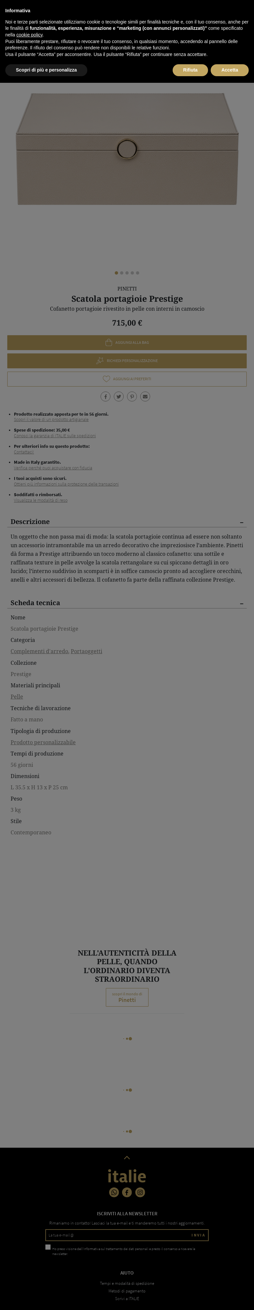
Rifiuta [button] (190, 1297)
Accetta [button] (229, 1297)
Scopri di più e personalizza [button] (46, 1297)
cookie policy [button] (29, 1262)
